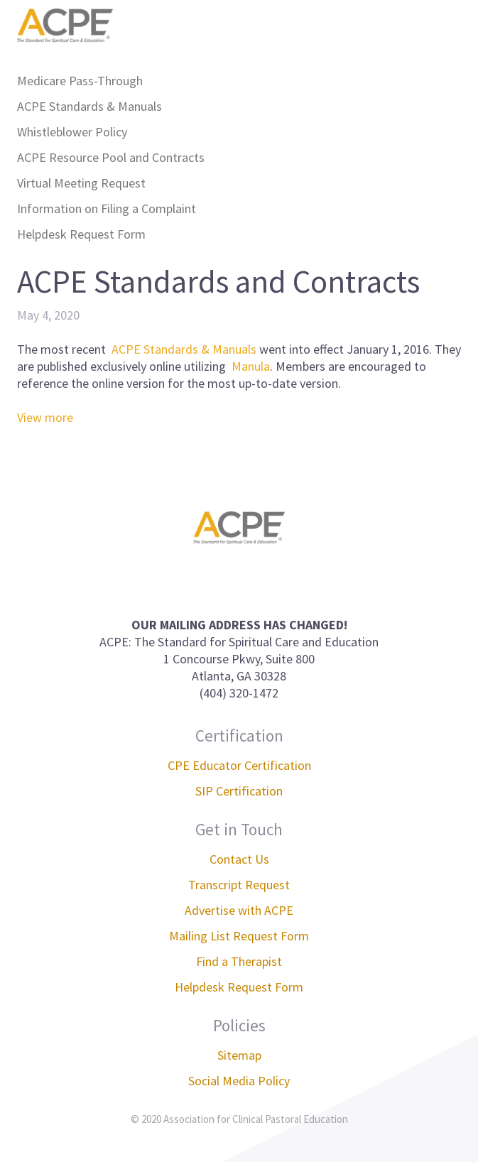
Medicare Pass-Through (80, 80)
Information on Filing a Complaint (106, 208)
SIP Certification (239, 791)
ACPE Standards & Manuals (89, 106)
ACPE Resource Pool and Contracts (111, 157)
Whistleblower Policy (72, 132)
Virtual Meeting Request (81, 183)
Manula (251, 366)
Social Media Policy (239, 1081)
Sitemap (239, 1055)
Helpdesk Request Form (81, 234)
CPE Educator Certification (239, 765)
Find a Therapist (239, 961)
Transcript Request (239, 884)
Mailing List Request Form (239, 936)
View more (45, 417)
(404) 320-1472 (239, 693)
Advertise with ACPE (239, 910)
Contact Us (239, 859)
